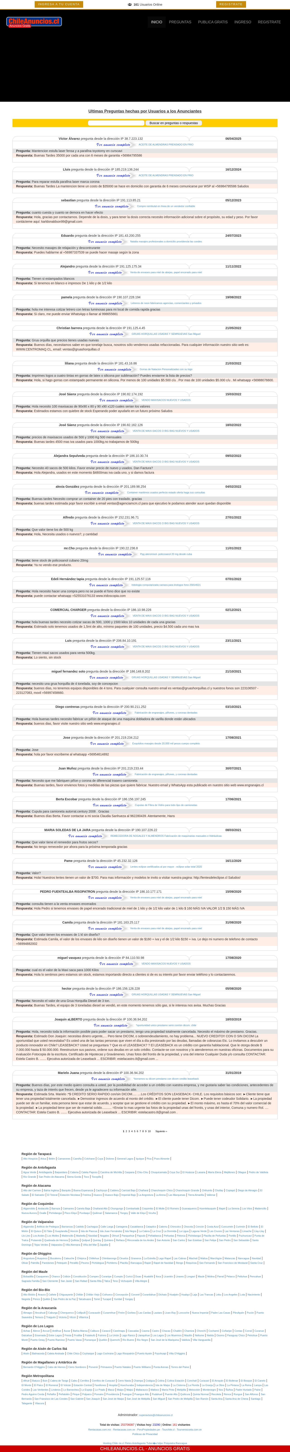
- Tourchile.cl (167, 1429)
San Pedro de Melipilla (180, 1398)
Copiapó (230, 1190)
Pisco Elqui (71, 1213)
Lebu (218, 1294)
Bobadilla (28, 1276)
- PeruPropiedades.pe (147, 1429)
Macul (111, 1389)
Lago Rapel (164, 1258)
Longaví (190, 1276)
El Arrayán (218, 1380)
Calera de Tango (59, 1380)
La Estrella (150, 1258)
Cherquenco (67, 1312)
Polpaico (87, 1394)
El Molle (160, 1208)
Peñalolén (64, 1394)
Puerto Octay (37, 1340)
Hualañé (148, 1276)
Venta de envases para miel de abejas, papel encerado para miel (166, 272)
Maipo (120, 1389)
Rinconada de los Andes (140, 1240)
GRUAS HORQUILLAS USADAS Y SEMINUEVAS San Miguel (166, 334)
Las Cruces (215, 1231)
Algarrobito (29, 1208)
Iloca (158, 1276)
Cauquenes (42, 1276)
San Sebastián (241, 1240)
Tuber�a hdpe (154, 1443)
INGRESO (242, 22)
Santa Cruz (256, 1262)
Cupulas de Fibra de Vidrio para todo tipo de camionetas (166, 805)
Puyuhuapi (160, 1353)
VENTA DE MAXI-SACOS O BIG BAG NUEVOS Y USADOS (166, 430)
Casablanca (136, 1226)
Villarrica (83, 1317)
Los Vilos (247, 1208)
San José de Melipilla (138, 1398)
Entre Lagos (55, 1335)
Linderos (55, 1389)
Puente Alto (171, 1394)
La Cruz (156, 1231)
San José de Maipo (113, 1398)
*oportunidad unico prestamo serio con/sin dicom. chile (166, 1025)
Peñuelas (169, 1235)
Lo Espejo (86, 1389)
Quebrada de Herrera (56, 1240)
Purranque (90, 1340)
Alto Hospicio (30, 1158)
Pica (149, 1158)
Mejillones (229, 1172)
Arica (43, 1158)
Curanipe (107, 1276)
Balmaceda (38, 1353)
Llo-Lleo (26, 1235)
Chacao (166, 1330)
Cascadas (133, 1330)
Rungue (238, 1394)
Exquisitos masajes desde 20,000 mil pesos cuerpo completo (166, 743)
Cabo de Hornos (57, 1367)
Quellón (103, 1340)
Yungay (129, 1299)
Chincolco (175, 1226)
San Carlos (179, 1240)
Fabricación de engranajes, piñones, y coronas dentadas (166, 712)
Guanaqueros (189, 1208)
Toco (86, 1176)
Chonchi (201, 1330)
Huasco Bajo (112, 1195)
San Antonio (163, 1240)
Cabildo (79, 1226)
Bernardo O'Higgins (34, 1367)
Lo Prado (100, 1389)
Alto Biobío (29, 1294)
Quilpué (86, 1240)
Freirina (86, 1195)
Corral (248, 1330)
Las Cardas (144, 1312)
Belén (52, 1158)
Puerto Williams (142, 1367)
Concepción (121, 1294)
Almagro (28, 1312)
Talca (107, 1281)
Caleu (74, 1380)
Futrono (102, 1335)
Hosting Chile (110, 1443)
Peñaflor (51, 1394)
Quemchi (115, 1340)
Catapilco (151, 1226)
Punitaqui (84, 1213)
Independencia (144, 1385)
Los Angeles (230, 1294)
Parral (220, 1276)
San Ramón (201, 1398)
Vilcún (72, 1317)
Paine (257, 1389)
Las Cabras (180, 1258)
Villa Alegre (141, 1281)
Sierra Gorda (74, 1176)
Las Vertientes (40, 1389)
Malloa (204, 1258)
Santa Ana (217, 1398)
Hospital (113, 1385)
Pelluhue (242, 1276)
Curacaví (204, 1380)
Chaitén (177, 1330)
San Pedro (225, 1240)
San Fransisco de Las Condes (51, 1398)
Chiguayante (66, 1294)
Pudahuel (157, 1394)
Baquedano (61, 1172)
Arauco (42, 1294)
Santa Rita (96, 1281)
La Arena (161, 1195)
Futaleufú (90, 1335)
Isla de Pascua (89, 1231)
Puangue (127, 1394)
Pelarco (230, 1276)
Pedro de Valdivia (258, 1172)
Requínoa (191, 1262)
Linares (180, 1276)
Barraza (55, 1208)
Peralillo (74, 1262)
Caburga (53, 1312)
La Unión (114, 1335)
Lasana (201, 1172)
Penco (36, 1299)
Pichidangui (55, 1213)
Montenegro (209, 1389)
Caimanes (68, 1208)
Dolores (110, 1158)
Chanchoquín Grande (187, 1190)
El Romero (173, 1208)
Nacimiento (254, 1294)
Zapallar (104, 1244)
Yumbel (118, 1299)
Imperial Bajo (128, 1195)
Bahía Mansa (80, 1330)
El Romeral (52, 1385)
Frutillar (78, 1335)
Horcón (74, 1231)
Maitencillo (260, 1208)
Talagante (27, 1403)
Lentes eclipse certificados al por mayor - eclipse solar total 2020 (166, 866)
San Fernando (207, 1262)
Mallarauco (142, 1389)
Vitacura (39, 1403)
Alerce (36, 1330)
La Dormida (170, 1231)
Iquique (140, 1158)
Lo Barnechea (71, 1389)
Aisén (26, 1353)
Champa (138, 1380)
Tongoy (124, 1213)
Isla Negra (130, 1231)
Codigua (150, 1380)
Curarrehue (109, 1312)
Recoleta (216, 1394)
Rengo (179, 1262)
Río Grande (29, 1176)
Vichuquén (126, 1281)
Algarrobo (28, 1226)
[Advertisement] (145, 70)
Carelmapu (119, 1330)
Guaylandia (61, 1231)
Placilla (124, 1262)
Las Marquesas (176, 1195)
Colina (160, 1380)
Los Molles (53, 1235)
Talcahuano (84, 1299)
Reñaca (120, 1240)
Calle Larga (106, 1226)
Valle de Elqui (138, 1213)
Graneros (136, 1258)
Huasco (98, 1195)
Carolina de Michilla (111, 1172)
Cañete (52, 1294)
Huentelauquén (207, 1208)
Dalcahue (27, 1335)
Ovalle (42, 1213)
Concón (200, 1226)
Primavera (106, 1367)
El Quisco (36, 1231)
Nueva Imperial (200, 1312)
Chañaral (143, 1190)
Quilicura (185, 1394)
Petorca (181, 1235)
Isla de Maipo (162, 1385)
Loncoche (184, 1312)
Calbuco (94, 1330)
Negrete (26, 1299)
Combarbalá (132, 1208)
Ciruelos (123, 1258)
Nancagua (243, 1258)
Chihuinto (207, 1190)
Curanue (259, 1330)
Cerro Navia (124, 1380)
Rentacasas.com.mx (99, 1429)
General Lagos (125, 1158)
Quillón (46, 1299)
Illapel (222, 1208)
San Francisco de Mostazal (233, 1262)
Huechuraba (127, 1385)
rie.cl (121, 1443)
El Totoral (52, 1195)
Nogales (104, 1235)
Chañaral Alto (100, 1208)
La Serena (233, 1208)
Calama (74, 1172)
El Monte (26, 1385)
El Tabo (48, 1231)
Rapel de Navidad (163, 1262)
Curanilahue (149, 1294)
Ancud (46, 1330)
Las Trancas (206, 1294)
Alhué (26, 1380)
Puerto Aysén (144, 1353)
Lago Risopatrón (125, 1353)
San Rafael (81, 1281)
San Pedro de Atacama (51, 1176)
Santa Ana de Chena (236, 1398)
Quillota (74, 1240)
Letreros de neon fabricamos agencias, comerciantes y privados (166, 303)
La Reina (246, 1385)
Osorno (220, 1335)
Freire (121, 1312)
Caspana (130, 1172)
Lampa (258, 1385)
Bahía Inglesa (51, 1190)
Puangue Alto (141, 1394)
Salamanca (111, 1213)
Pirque (76, 1394)
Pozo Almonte (161, 1158)
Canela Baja (83, 1208)
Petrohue (252, 1335)
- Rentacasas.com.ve (123, 1429)
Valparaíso (57, 1244)
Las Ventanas (232, 1231)
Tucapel (106, 1299)
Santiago (256, 1398)
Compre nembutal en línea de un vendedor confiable (166, 206)
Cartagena (121, 1226)
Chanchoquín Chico (162, 1190)
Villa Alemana (72, 1244)
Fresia (68, 1335)
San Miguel (159, 1398)
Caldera (114, 1190)
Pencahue (255, 1276)
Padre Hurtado (244, 1389)
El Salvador (38, 1195)
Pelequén (62, 1262)
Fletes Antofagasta (135, 1443)
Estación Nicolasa (70, 1195)
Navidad (92, 1235)
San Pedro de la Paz (64, 1299)
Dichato (162, 1294)
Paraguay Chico (236, 1335)
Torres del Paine (180, 1367)
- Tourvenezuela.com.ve (188, 1429)
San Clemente (50, 1281)
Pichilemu (111, 1262)
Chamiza (189, 1330)
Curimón (240, 1226)
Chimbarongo (109, 1258)
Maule (201, 1276)
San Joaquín (93, 1398)
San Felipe (211, 1240)
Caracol (106, 1330)
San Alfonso (251, 1394)
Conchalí (192, 1380)
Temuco (39, 1317)
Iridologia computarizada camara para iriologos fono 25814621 (166, 585)
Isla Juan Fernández (111, 1231)
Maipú (129, 1389)
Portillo (232, 1235)
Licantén (168, 1276)
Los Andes (39, 1235)
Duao (138, 1276)
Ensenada (40, 1335)
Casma (146, 1330)
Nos (221, 1389)
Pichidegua (98, 1262)
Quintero (109, 1240)
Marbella (81, 1235)
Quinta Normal (201, 1394)
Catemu (163, 1226)
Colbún (66, 1276)
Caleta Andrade (55, 1353)
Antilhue (56, 1330)
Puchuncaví (245, 1235)
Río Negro (142, 1340)
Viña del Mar (90, 1244)
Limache (247, 1231)
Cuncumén (227, 1226)
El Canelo (260, 1380)
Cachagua (92, 1226)
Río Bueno (128, 1340)
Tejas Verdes (41, 1244)
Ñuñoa (229, 1389)
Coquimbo (147, 1208)
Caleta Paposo (89, 1172)
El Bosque (246, 1380)
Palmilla (35, 1262)
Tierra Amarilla (196, 1195)
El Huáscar (188, 1172)
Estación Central (83, 1385)
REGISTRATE (231, 4)
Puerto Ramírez (56, 1340)
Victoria (62, 1317)
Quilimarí (97, 1213)
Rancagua (136, 1262)
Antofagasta (45, 1172)
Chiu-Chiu (142, 1172)
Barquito (66, 1190)
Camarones (64, 1158)
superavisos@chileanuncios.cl (156, 1415)
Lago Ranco (128, 1335)
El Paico (38, 1385)
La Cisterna (179, 1385)
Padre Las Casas (220, 1312)
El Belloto (253, 1226)
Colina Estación (175, 1380)
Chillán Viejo (93, 1294)
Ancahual (40, 1312)
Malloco (154, 1389)
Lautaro (158, 1312)
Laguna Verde (199, 1231)
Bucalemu (55, 1258)
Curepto (118, 1276)
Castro (155, 1330)
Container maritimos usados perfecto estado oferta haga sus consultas (166, 492)
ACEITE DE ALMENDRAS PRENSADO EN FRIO (166, 144)
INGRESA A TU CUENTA (59, 4)
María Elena (214, 1172)
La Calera (144, 1231)
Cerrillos (84, 1380)
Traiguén (51, 1317)
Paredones (48, 1262)
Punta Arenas (160, 1367)
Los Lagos (158, 1335)
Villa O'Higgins (177, 1353)
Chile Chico (73, 1353)
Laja (194, 1294)
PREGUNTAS (180, 22)
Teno (115, 1281)
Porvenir (93, 1367)
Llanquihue (144, 1335)
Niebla (210, 1335)
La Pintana (233, 1385)
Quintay (97, 1240)
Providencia (112, 1394)
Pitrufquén (238, 1312)
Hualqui (185, 1294)
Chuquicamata (159, 1172)
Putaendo (36, 1240)
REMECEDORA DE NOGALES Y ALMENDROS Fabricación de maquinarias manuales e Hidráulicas (166, 836)
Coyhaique (88, 1353)
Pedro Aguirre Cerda (33, 1394)
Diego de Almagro (247, 1190)
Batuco (36, 1380)
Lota (242, 1294)
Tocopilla (96, 1176)
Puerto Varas (75, 1340)
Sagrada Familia (31, 1281)
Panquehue (128, 1235)
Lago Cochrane (105, 1353)
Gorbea (131, 1312)
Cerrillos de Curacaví (103, 1380)
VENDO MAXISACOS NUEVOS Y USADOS (166, 400)
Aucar (67, 1330)
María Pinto (168, 1389)
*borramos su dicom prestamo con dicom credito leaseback (166, 1078)
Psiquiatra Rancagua (175, 1443)
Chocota (188, 1226)
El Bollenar (232, 1380)
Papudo (141, 1235)
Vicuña (152, 1213)
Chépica (81, 1258)
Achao (26, 1330)
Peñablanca (154, 1235)
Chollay (219, 1190)
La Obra (219, 1385)
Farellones (100, 1385)
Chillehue (94, 1258)
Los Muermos (174, 1335)
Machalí (193, 1258)
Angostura (29, 1258)
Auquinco (42, 1258)
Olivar (25, 1262)
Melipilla (181, 1389)
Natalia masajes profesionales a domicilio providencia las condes (166, 241)
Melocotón (194, 1389)
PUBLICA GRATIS (212, 22)
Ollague (242, 1172)
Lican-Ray (170, 1312)
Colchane (89, 1158)
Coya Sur (174, 1172)
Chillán (79, 1294)
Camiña (77, 1158)
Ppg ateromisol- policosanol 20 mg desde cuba (166, 554)
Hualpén (174, 1294)
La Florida (193, 1385)
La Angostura (145, 1195)
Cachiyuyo (101, 1190)
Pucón (250, 1312)
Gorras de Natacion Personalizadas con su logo (166, 369)
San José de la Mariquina (165, 1340)
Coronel (135, 1294)
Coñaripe (227, 1330)
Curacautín (94, 1312)
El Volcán (65, 1385)
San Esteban (195, 1240)
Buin (45, 1380)
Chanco (55, 1276)
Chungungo (116, 1208)
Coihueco (107, 1294)
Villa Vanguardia (201, 1340)
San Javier (66, 1281)
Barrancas (67, 1226)
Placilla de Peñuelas (214, 1235)
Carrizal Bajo (128, 1190)
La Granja (207, 1385)
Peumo (85, 1262)
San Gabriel (76, 1398)
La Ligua (183, 1231)
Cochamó (213, 1330)
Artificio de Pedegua (48, 1226)
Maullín (188, 1335)
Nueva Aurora (29, 1213)
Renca (227, 1394)
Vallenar (210, 1195)
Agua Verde (29, 1172)
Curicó (129, 1276)
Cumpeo (94, 1276)
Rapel (147, 1262)
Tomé (97, 1299)
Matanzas (230, 1258)
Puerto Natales (122, 1367)
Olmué (115, 1235)
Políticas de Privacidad (144, 1434)
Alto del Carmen (32, 1190)
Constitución (80, 1276)
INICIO (156, 22)
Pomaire (99, 1394)
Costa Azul (213, 1226)
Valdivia (185, 1340)
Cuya (100, 1158)
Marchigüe (216, 1258)
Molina (211, 1276)
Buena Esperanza (83, 1190)
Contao (238, 1330)
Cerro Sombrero (77, 1367)
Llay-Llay (259, 1231)
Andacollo (43, 1208)
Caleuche (69, 1258)
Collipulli (81, 1312)
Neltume (199, 1335)
